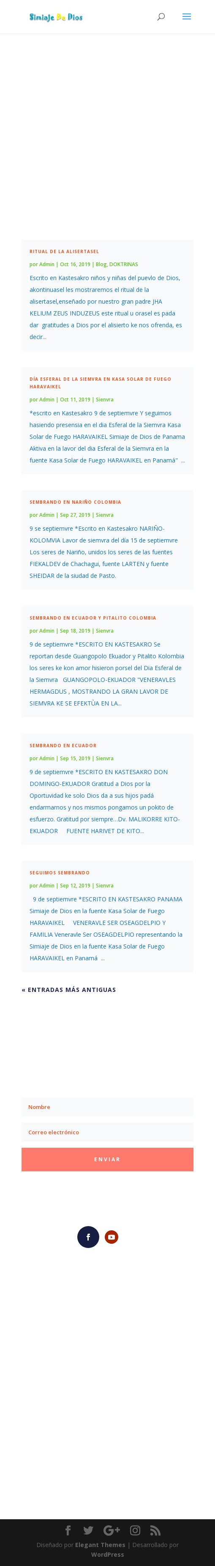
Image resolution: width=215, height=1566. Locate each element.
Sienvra (105, 399)
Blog (101, 264)
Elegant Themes (100, 1545)
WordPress (107, 1554)
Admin (46, 264)
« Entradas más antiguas (69, 990)
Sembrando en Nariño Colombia (75, 502)
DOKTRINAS (123, 264)
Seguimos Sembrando (60, 873)
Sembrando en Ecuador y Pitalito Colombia (93, 618)
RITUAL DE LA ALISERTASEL (64, 251)
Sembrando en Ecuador (63, 745)
